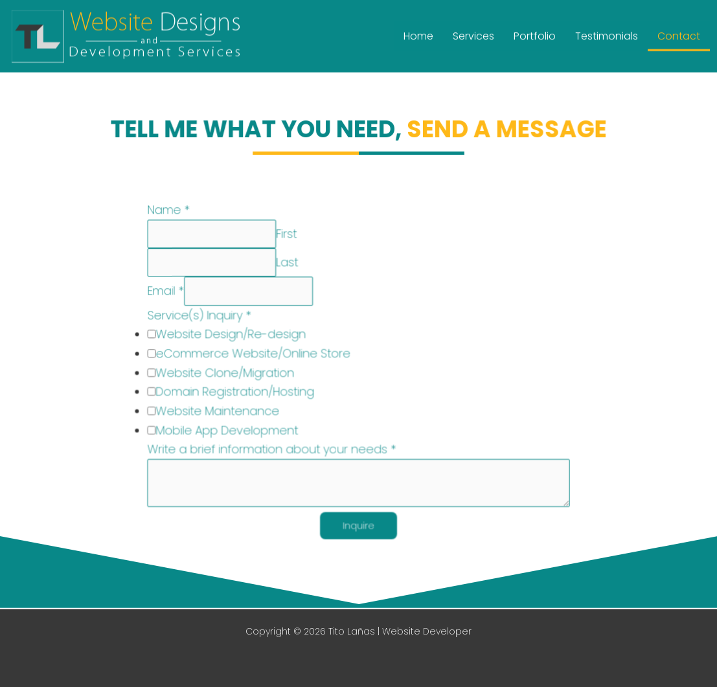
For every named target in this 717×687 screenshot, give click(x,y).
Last (288, 264)
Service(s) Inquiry (202, 317)
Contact (678, 34)
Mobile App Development (229, 430)
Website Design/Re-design (233, 336)
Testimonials (606, 34)
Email (169, 293)
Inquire (358, 525)
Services (473, 34)
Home (418, 34)
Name (172, 213)
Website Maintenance (220, 411)
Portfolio (535, 34)
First (287, 236)
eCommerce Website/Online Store (255, 354)
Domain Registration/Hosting (237, 392)
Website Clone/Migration (227, 373)
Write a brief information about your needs (273, 449)
